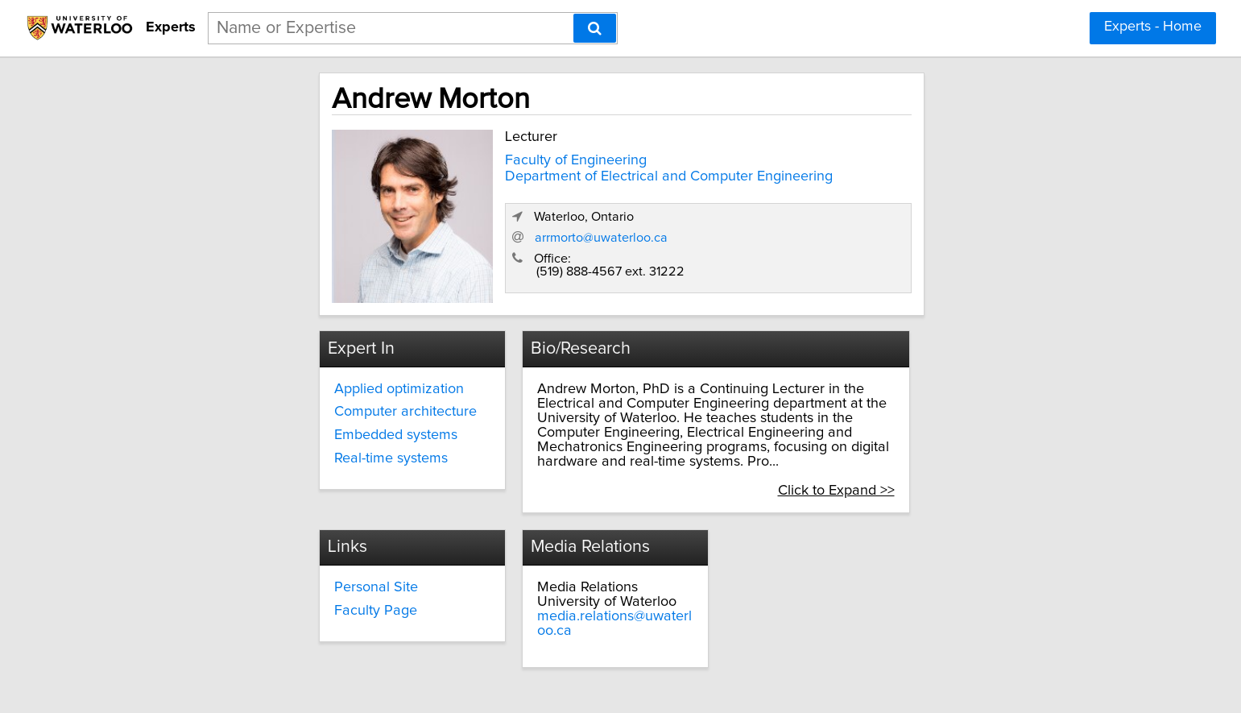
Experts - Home (1153, 26)
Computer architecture (273, 408)
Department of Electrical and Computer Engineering (529, 172)
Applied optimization (267, 385)
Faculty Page (520, 579)
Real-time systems (259, 454)
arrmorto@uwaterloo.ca (885, 240)
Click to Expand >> (980, 457)
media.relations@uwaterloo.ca (851, 585)
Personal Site (521, 556)
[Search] (594, 28)
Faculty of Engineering (436, 157)
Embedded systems (263, 431)
